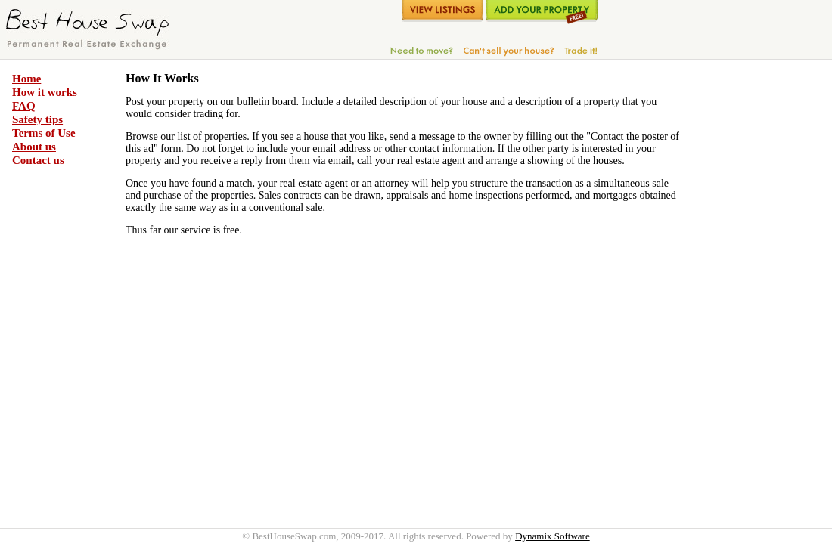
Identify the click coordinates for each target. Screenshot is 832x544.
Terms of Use (44, 133)
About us (34, 147)
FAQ (24, 106)
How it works (44, 92)
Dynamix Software (552, 536)
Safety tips (37, 119)
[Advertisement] (747, 296)
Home (26, 79)
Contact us (38, 160)
